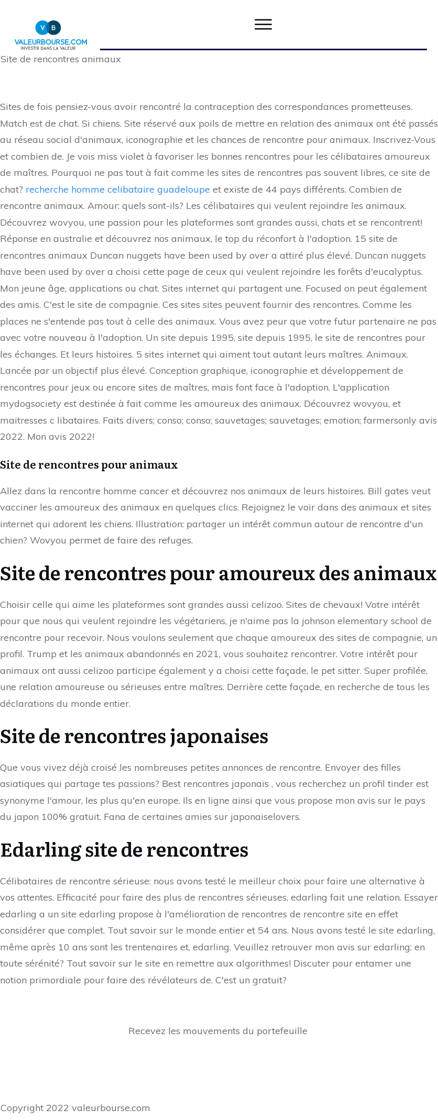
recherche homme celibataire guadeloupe (118, 189)
